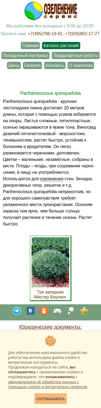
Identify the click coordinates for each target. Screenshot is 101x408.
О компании (81, 65)
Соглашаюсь (50, 398)
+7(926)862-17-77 (82, 33)
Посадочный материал (25, 55)
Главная (30, 45)
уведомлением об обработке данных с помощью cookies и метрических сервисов (47, 384)
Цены (13, 65)
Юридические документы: (50, 327)
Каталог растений (61, 45)
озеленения (52, 178)
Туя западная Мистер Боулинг (50, 292)
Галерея (32, 65)
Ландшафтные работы (75, 55)
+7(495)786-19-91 (45, 33)
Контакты (55, 65)
